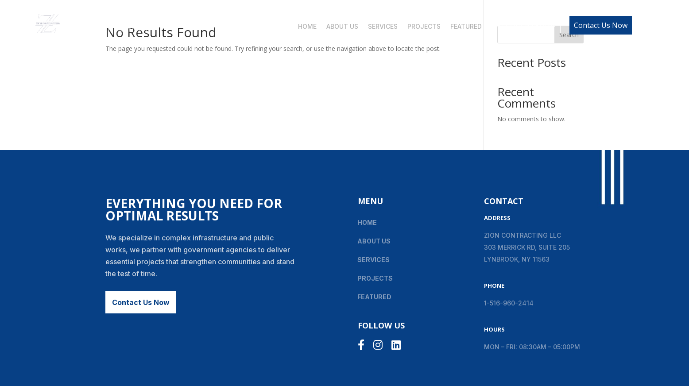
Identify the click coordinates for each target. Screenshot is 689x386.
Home (307, 26)
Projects (424, 26)
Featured (466, 26)
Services (383, 26)
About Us (342, 26)
